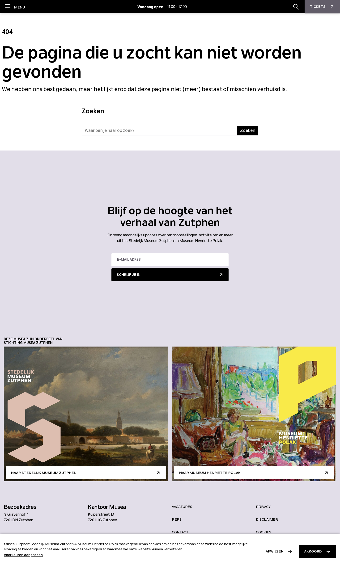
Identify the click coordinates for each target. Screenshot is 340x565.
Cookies (263, 532)
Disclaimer (267, 519)
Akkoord (313, 551)
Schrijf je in (128, 274)
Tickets (322, 7)
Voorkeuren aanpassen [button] (23, 555)
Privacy (263, 507)
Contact (180, 532)
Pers (177, 519)
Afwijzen (275, 551)
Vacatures (182, 507)
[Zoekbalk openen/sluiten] (296, 6)
